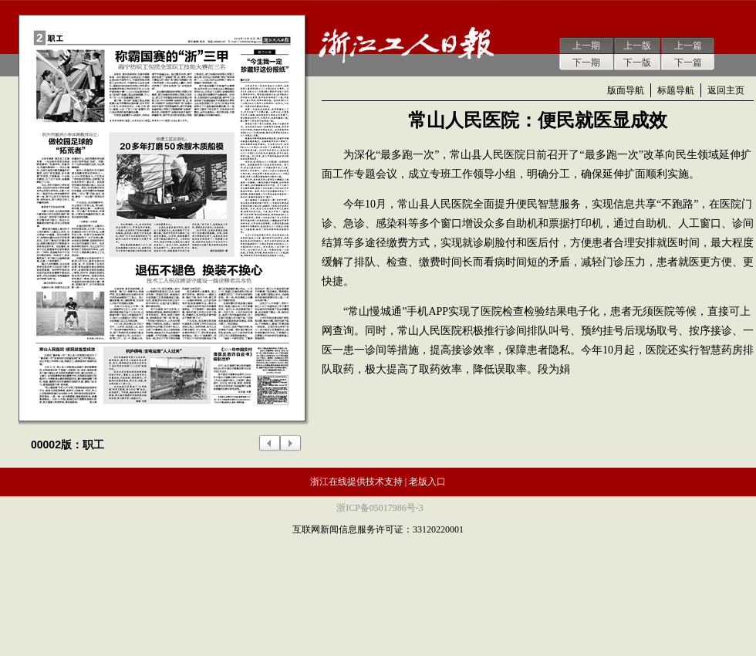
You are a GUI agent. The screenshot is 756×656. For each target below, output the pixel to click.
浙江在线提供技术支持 (356, 481)
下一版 (637, 62)
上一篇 (688, 45)
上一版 (637, 45)
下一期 (586, 62)
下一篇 (688, 62)
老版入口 (427, 481)
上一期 (586, 45)
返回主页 (725, 90)
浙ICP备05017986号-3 (380, 507)
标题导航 (675, 90)
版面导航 (625, 90)
